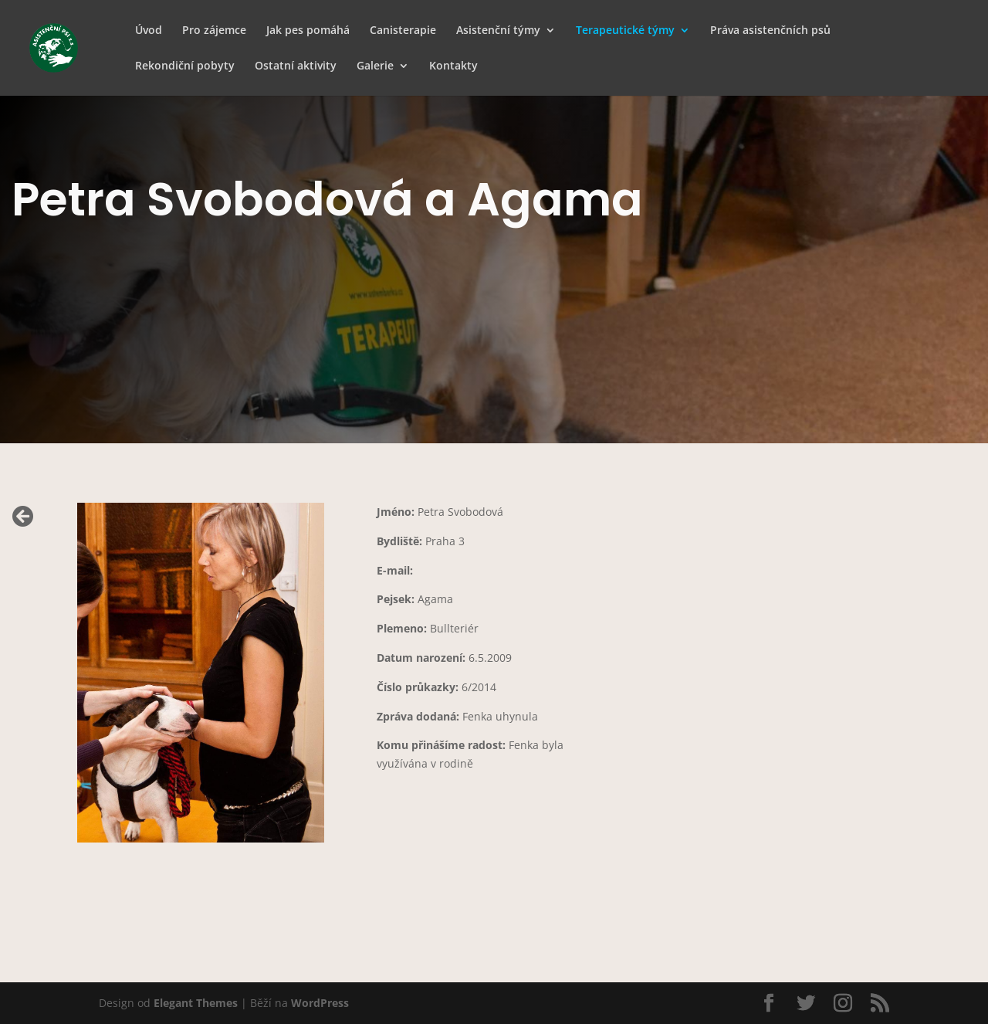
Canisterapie (403, 31)
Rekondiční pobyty (185, 66)
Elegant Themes (196, 1002)
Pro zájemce (214, 31)
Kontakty (453, 66)
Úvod (148, 31)
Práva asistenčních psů (770, 31)
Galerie (375, 66)
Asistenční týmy (498, 31)
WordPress (320, 1002)
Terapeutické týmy (625, 31)
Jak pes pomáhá (308, 31)
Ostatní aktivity (296, 66)
